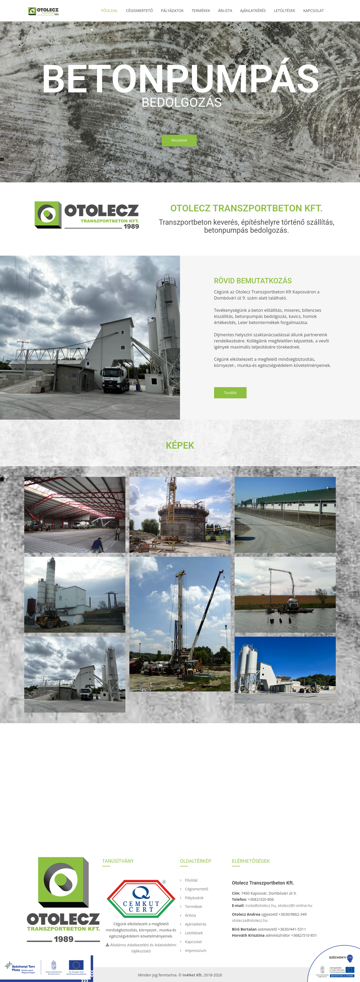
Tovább (230, 392)
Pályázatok (172, 10)
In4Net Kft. (192, 974)
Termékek (201, 10)
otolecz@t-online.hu (295, 905)
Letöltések (284, 10)
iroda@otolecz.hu (261, 905)
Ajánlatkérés (253, 10)
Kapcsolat (313, 10)
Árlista (225, 10)
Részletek (179, 140)
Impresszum (193, 950)
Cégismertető (139, 10)
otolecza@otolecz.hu (250, 920)
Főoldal (109, 10)
